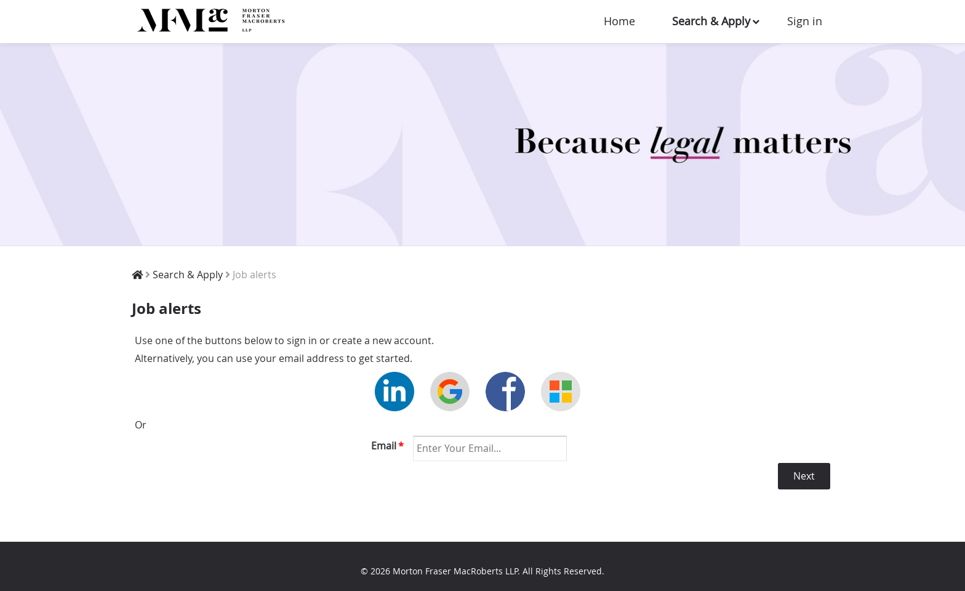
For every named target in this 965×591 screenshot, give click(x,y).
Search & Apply (711, 21)
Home (619, 21)
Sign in (804, 21)
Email (387, 445)
